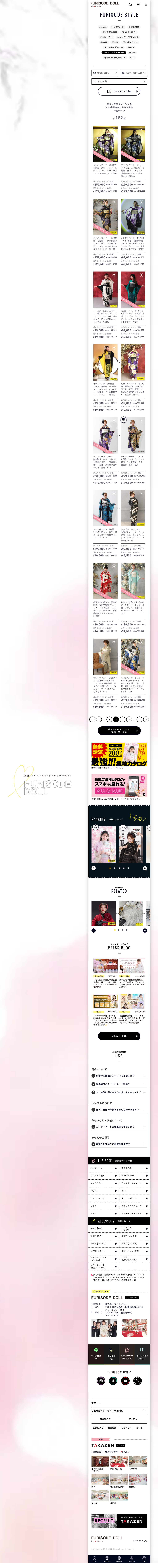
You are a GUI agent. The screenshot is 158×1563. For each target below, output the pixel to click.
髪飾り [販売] (96, 1228)
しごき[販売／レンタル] (129, 1258)
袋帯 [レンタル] (97, 1251)
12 (139, 719)
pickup (103, 27)
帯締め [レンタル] (98, 1244)
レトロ (131, 47)
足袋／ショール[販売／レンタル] (98, 1266)
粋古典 (104, 42)
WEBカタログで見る (119, 91)
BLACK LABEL (129, 32)
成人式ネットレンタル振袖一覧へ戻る (119, 730)
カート (139, 1428)
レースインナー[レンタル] (128, 1228)
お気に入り (98, 1428)
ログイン (125, 1428)
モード (115, 42)
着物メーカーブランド (115, 57)
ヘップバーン (117, 27)
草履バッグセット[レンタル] (98, 1258)
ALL (132, 57)
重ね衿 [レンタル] (129, 1236)
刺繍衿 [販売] (96, 1236)
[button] (110, 868)
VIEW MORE (119, 1036)
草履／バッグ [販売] (130, 1251)
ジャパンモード (130, 42)
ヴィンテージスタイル (128, 37)
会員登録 (112, 1428)
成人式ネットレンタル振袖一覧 (111, 1278)
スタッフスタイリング (113, 52)
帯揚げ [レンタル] (129, 1244)
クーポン (133, 1419)
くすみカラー (106, 37)
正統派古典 (134, 27)
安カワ (132, 52)
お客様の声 (105, 1419)
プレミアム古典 (109, 32)
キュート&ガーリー (113, 47)
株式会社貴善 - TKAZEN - (118, 1452)
